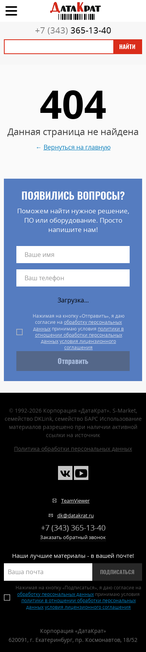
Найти (127, 47)
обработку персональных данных (77, 325)
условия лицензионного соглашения (88, 344)
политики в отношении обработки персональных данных (79, 335)
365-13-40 (73, 30)
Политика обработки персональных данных (73, 448)
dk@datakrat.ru (75, 515)
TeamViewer (75, 500)
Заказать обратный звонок (73, 537)
